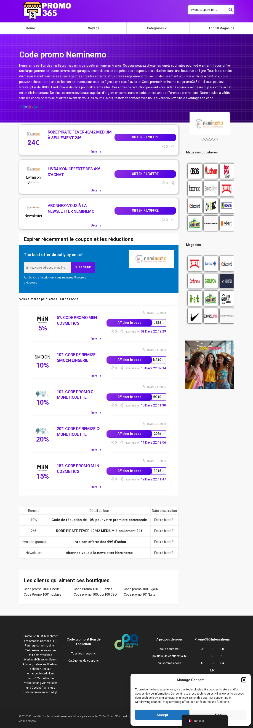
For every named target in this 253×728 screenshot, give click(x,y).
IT (203, 656)
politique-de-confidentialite (169, 656)
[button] (244, 680)
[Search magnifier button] (230, 8)
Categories (157, 28)
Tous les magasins (83, 653)
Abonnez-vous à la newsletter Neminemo (99, 553)
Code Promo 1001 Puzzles (93, 589)
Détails (96, 152)
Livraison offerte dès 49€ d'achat (99, 542)
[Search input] (208, 9)
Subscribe (83, 267)
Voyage (93, 28)
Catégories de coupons (83, 660)
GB (212, 649)
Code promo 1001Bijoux (141, 589)
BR (212, 663)
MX (212, 670)
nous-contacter (169, 649)
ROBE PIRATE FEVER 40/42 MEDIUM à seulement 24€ (99, 531)
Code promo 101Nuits (139, 594)
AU (203, 663)
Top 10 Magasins (221, 28)
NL (222, 656)
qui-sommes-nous (169, 663)
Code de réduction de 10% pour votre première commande (99, 520)
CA (222, 663)
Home (30, 28)
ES (212, 656)
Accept (162, 715)
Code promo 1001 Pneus (41, 589)
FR (222, 649)
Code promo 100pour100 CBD (95, 594)
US (202, 649)
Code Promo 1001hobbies (42, 594)
